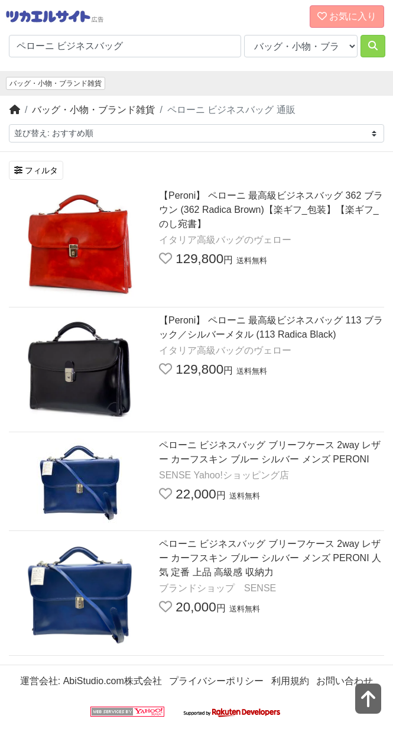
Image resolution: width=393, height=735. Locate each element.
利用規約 (290, 681)
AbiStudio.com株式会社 (112, 681)
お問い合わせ (344, 681)
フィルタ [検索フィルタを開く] (36, 170)
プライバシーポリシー (216, 681)
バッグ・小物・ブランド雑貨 (55, 83)
